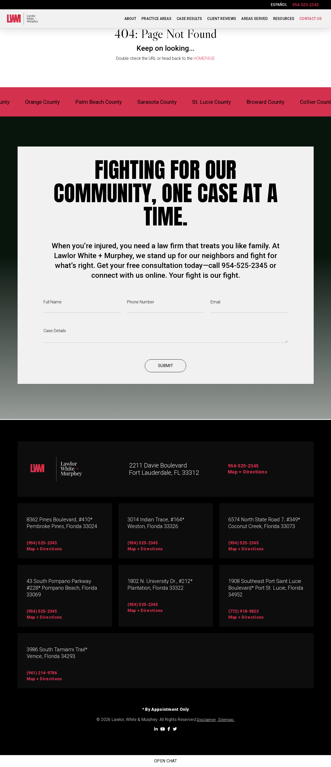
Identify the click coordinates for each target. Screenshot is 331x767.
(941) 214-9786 (42, 673)
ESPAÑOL (279, 5)
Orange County (35, 102)
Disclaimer (206, 719)
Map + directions (44, 617)
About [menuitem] (130, 19)
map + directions (44, 549)
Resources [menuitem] (284, 19)
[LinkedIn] (156, 729)
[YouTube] (162, 729)
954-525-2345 (305, 4)
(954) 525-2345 (42, 543)
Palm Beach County (99, 102)
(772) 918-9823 (243, 611)
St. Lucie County (224, 102)
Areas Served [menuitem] (254, 19)
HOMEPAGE (204, 58)
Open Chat (165, 760)
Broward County (284, 102)
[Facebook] (169, 729)
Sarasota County (164, 102)
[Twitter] (175, 729)
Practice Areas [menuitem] (156, 19)
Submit (165, 366)
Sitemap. (226, 719)
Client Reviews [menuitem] (221, 19)
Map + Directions (249, 472)
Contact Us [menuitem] (310, 19)
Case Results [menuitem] (189, 19)
